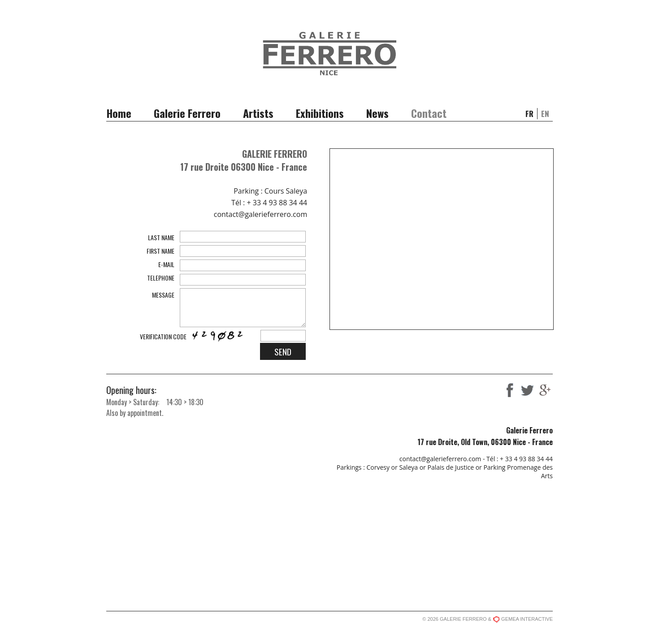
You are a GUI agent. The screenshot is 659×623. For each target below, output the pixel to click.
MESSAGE (163, 294)
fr (529, 113)
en (545, 113)
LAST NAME (161, 237)
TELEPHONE (160, 277)
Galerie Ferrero (187, 113)
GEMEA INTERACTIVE (527, 619)
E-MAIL (166, 264)
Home (118, 113)
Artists (258, 113)
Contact (429, 113)
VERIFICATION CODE (163, 336)
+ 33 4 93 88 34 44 (277, 203)
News (377, 113)
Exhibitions (320, 113)
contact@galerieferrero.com (260, 214)
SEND (282, 351)
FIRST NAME (160, 250)
